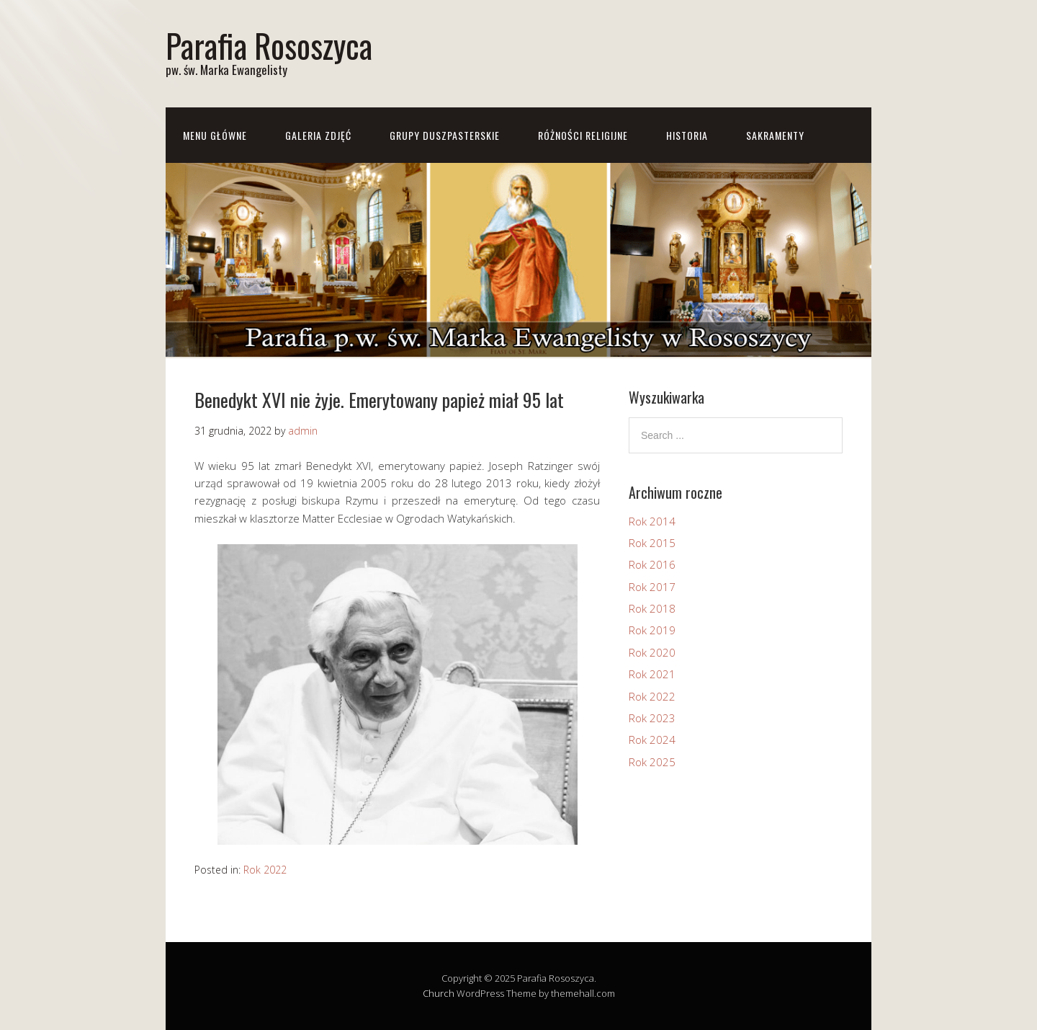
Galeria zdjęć (318, 135)
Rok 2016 (652, 564)
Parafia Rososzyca (269, 45)
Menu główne (215, 135)
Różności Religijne (583, 135)
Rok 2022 (265, 869)
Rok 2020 (652, 652)
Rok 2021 (652, 674)
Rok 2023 (652, 718)
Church (438, 993)
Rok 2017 (652, 587)
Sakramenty (775, 135)
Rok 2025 (652, 762)
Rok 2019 (652, 630)
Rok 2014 (652, 521)
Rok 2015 (652, 543)
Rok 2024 (652, 739)
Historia (687, 135)
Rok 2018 (652, 608)
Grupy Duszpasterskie (445, 135)
